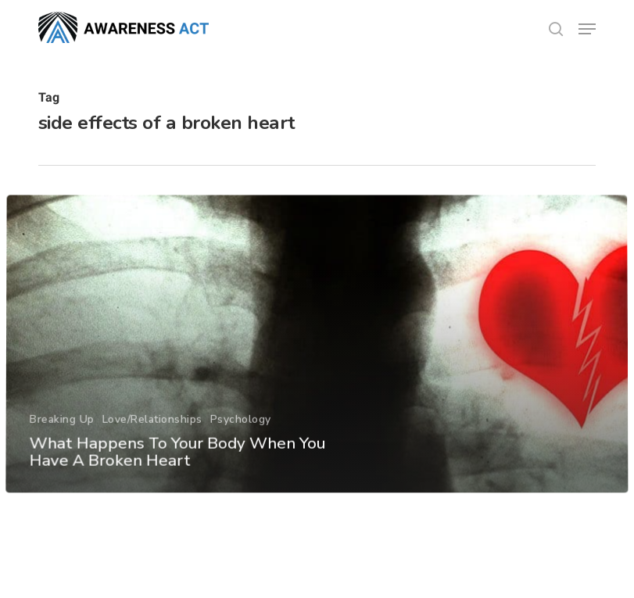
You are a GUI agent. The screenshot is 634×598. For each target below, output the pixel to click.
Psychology (240, 442)
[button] (587, 29)
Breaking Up (61, 442)
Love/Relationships (152, 442)
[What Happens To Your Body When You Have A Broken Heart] (317, 368)
